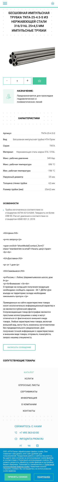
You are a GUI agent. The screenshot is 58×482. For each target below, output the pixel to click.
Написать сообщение (19, 347)
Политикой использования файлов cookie (28, 465)
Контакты (29, 411)
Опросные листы (29, 385)
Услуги (29, 379)
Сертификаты (29, 392)
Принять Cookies (17, 477)
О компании (29, 405)
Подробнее (43, 477)
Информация (29, 398)
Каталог (29, 373)
